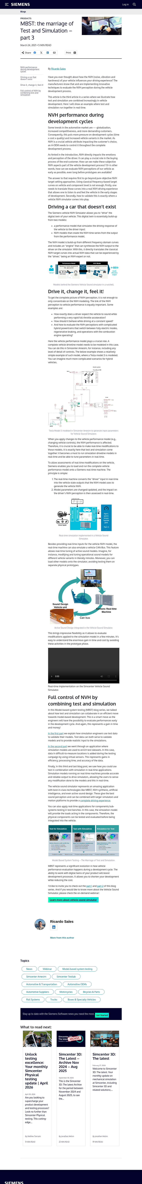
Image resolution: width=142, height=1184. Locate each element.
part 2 (100, 886)
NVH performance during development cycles (29, 69)
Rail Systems (33, 999)
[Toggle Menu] (7, 4)
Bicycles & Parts (91, 991)
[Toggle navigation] (119, 12)
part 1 (89, 886)
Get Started (102, 1015)
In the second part (57, 746)
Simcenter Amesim (36, 976)
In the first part (56, 733)
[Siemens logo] (20, 4)
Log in (125, 4)
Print (68, 52)
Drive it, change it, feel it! (31, 85)
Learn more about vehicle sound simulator (73, 899)
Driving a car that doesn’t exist (28, 78)
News (29, 968)
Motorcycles (66, 991)
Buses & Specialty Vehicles (82, 999)
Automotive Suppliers (37, 991)
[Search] (134, 4)
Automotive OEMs (77, 984)
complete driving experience (95, 800)
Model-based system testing (77, 968)
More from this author (62, 937)
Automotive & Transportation (41, 984)
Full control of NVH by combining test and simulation (30, 92)
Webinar (47, 968)
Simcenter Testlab (66, 976)
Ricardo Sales (58, 68)
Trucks (53, 999)
